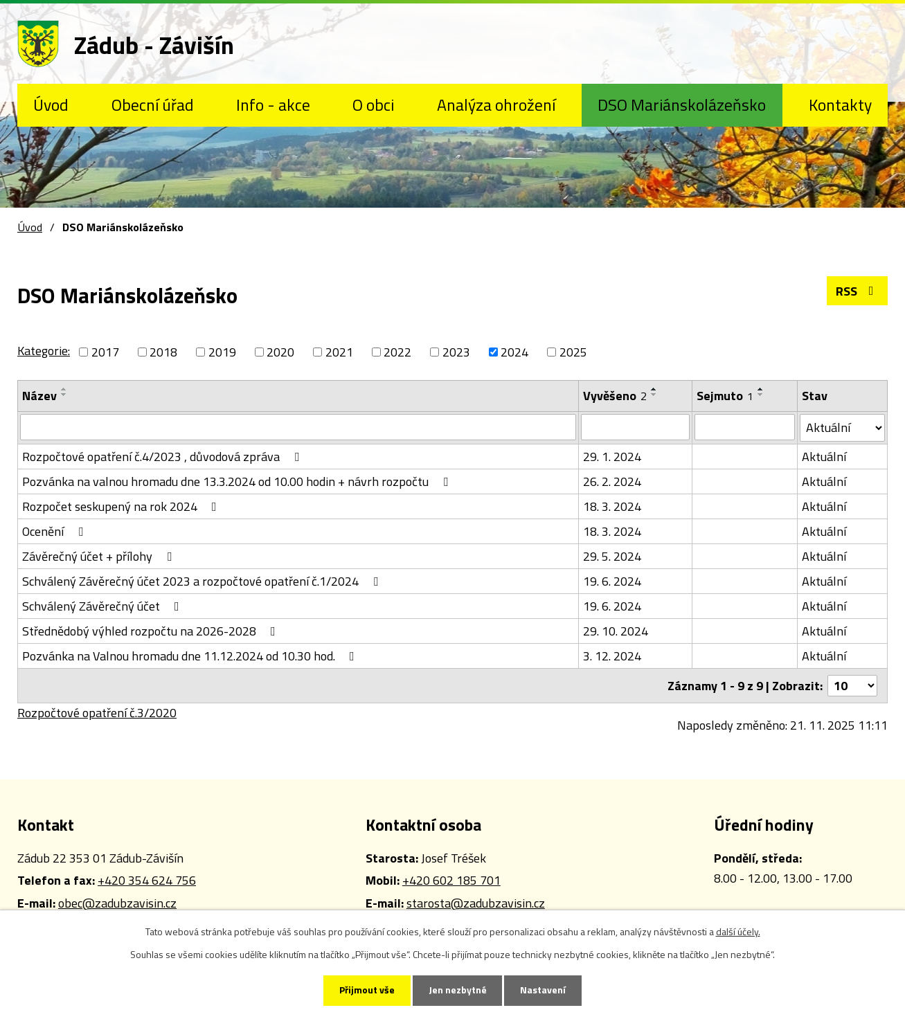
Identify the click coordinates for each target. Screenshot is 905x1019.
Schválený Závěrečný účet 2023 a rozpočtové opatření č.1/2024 (203, 581)
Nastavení (543, 990)
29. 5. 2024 (612, 556)
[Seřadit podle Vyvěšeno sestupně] (654, 394)
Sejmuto (725, 395)
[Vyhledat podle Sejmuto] (745, 427)
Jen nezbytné (458, 990)
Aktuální (824, 456)
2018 (163, 352)
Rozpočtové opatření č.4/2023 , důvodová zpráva (163, 456)
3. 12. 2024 (612, 656)
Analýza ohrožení (496, 104)
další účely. (738, 931)
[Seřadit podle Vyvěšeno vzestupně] (654, 389)
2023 (456, 352)
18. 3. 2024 (612, 506)
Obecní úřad (152, 104)
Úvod (51, 104)
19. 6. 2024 (612, 581)
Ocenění (55, 531)
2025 (573, 352)
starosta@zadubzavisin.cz (475, 903)
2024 (514, 352)
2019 (222, 352)
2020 (280, 352)
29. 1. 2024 (612, 456)
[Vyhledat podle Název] (298, 427)
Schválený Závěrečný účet (103, 606)
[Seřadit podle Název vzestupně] (64, 389)
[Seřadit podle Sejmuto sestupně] (761, 394)
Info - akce (273, 104)
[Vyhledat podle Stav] (842, 428)
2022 (397, 352)
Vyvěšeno (615, 395)
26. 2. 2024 (612, 481)
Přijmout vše (367, 990)
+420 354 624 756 (147, 880)
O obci (373, 104)
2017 (105, 352)
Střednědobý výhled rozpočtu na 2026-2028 (151, 631)
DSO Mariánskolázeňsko (682, 104)
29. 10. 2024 (615, 631)
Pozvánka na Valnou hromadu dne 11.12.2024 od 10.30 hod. (191, 656)
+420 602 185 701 (451, 880)
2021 (339, 352)
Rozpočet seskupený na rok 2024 (122, 506)
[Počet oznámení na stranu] (852, 685)
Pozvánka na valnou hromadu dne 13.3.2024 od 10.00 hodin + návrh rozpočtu (238, 481)
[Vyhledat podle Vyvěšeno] (635, 427)
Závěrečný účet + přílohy (99, 556)
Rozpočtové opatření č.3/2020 (97, 712)
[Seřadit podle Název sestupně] (64, 394)
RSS (857, 291)
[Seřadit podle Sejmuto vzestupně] (761, 389)
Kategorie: (43, 350)
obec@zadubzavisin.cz (117, 903)
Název (39, 395)
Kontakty (840, 104)
